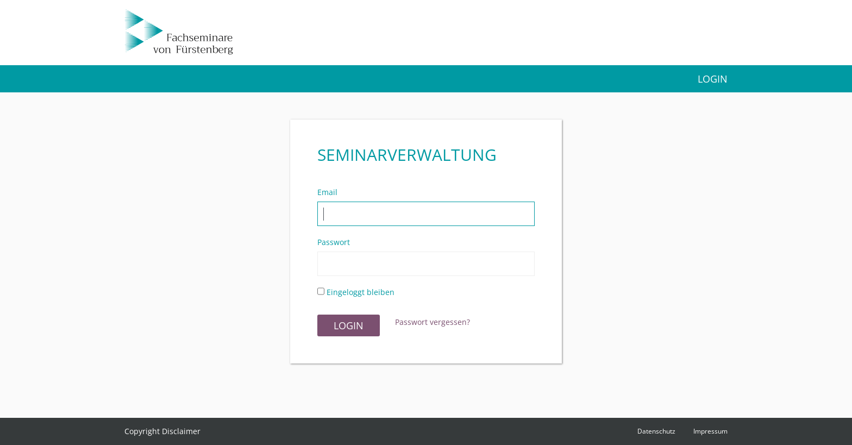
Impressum (710, 431)
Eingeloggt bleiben (355, 292)
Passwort (333, 242)
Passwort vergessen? (432, 322)
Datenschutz (656, 431)
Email (327, 192)
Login (713, 78)
